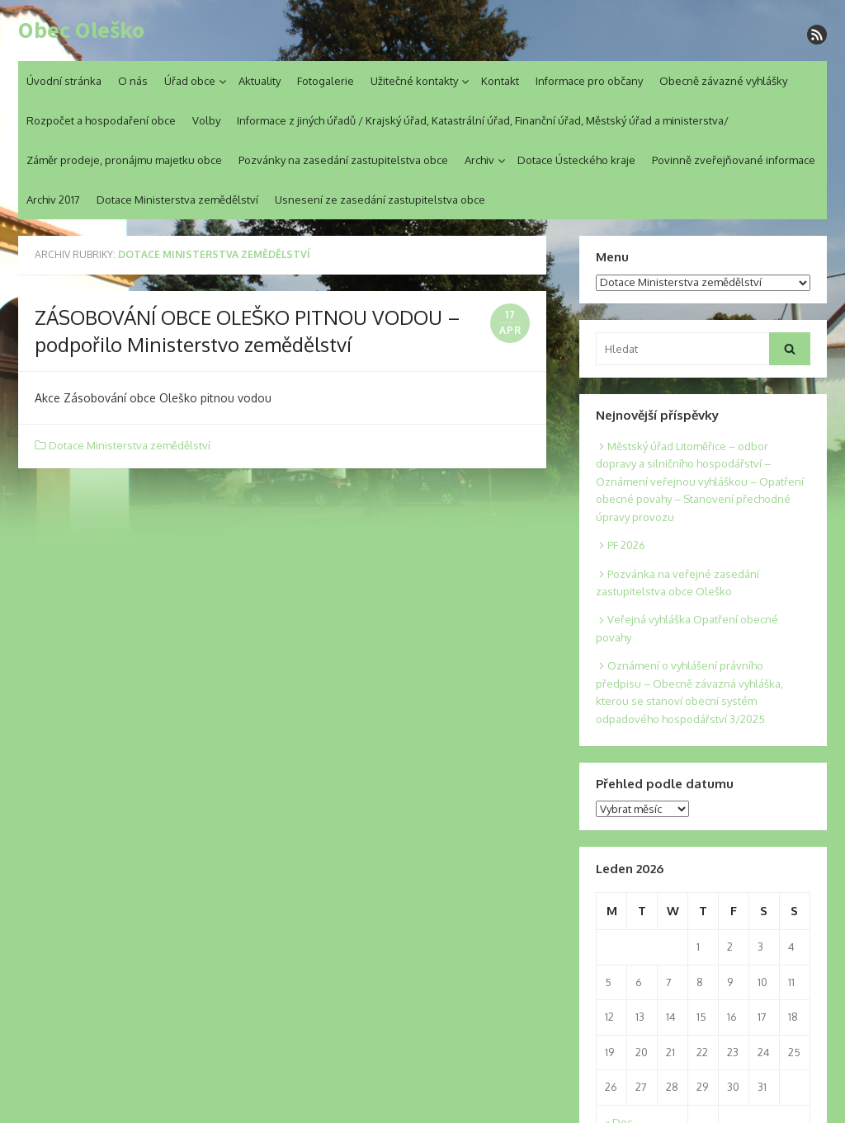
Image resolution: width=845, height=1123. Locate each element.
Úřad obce (189, 80)
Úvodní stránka (63, 80)
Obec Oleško (81, 30)
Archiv (479, 160)
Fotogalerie (325, 80)
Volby (206, 120)
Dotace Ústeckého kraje (576, 160)
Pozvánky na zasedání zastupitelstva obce (343, 160)
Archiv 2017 (53, 199)
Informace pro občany (589, 80)
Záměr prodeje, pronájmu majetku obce (124, 160)
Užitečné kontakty (414, 80)
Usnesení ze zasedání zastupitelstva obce (380, 199)
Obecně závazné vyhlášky (723, 80)
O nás (133, 80)
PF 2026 (626, 545)
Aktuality (259, 80)
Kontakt (500, 80)
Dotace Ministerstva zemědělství (177, 199)
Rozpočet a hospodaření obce (101, 120)
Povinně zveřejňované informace (733, 160)
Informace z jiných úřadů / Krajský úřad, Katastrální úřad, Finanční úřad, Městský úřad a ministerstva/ (483, 120)
